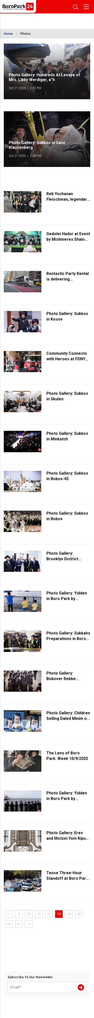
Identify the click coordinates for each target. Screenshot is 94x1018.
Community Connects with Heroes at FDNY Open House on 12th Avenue (66, 362)
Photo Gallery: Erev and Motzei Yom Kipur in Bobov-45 (66, 838)
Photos (25, 34)
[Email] (47, 987)
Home (8, 34)
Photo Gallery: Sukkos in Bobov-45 (67, 476)
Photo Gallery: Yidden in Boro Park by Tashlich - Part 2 (66, 798)
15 (79, 914)
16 (9, 924)
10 (29, 914)
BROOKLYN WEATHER (27, 20)
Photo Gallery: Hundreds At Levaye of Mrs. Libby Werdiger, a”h (44, 77)
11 (39, 914)
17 (19, 924)
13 (59, 914)
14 (69, 914)
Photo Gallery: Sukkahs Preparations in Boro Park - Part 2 (68, 639)
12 (49, 914)
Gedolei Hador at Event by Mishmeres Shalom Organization (68, 239)
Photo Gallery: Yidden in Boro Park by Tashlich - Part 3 (66, 599)
